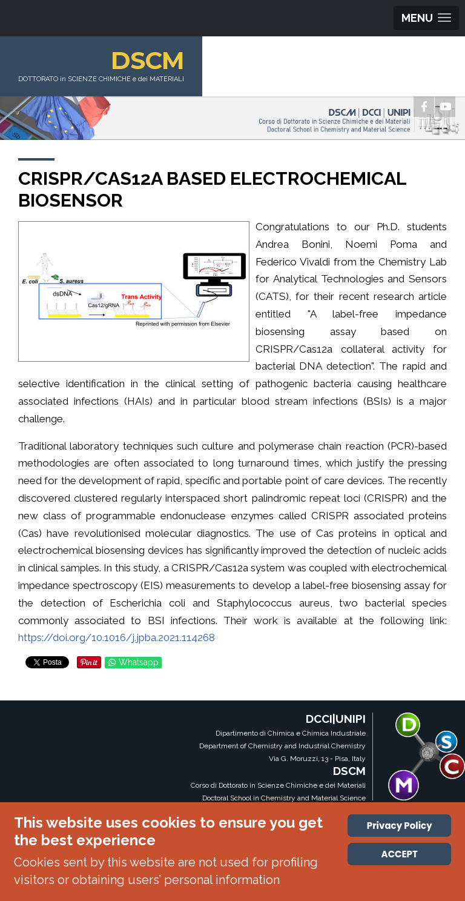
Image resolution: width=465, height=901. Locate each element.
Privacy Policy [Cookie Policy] (399, 825)
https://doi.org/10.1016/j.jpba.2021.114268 (116, 637)
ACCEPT (399, 854)
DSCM (147, 60)
